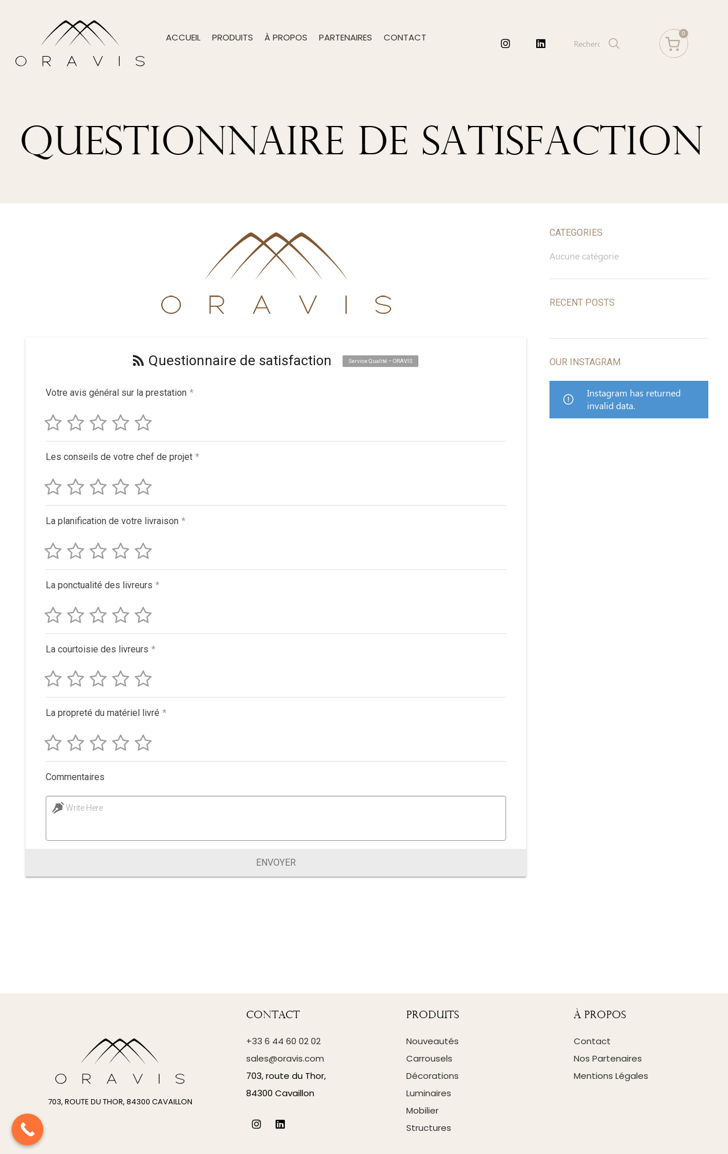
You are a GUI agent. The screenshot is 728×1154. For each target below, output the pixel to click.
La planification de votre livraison (114, 520)
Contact (592, 1041)
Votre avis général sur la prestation (120, 392)
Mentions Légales (611, 1076)
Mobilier (422, 1110)
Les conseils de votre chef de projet (121, 456)
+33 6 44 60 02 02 (283, 1041)
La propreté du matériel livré (104, 712)
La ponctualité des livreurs (101, 585)
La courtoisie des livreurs (99, 649)
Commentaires (73, 776)
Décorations (432, 1076)
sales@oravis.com (285, 1058)
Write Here (82, 807)
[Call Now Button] (27, 1129)
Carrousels (429, 1058)
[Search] (595, 43)
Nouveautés (432, 1041)
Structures (428, 1128)
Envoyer (276, 862)
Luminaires (428, 1093)
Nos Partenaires (608, 1058)
